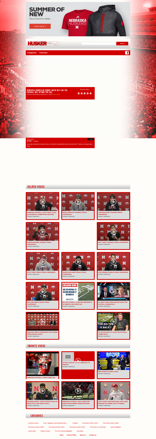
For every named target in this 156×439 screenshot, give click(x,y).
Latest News (56, 94)
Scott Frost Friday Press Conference (41, 272)
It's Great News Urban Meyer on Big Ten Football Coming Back (112, 303)
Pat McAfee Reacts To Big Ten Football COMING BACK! (112, 333)
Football (75, 423)
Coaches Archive (33, 423)
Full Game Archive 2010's (77, 427)
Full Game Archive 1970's (90, 423)
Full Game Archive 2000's (57, 427)
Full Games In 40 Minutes (98, 427)
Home (62, 435)
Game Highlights (116, 427)
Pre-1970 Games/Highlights (63, 431)
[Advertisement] (78, 71)
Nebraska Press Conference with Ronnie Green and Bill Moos (42, 333)
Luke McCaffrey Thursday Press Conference (110, 213)
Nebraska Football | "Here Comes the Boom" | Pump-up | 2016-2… (41, 378)
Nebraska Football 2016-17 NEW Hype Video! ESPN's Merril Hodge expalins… (77, 402)
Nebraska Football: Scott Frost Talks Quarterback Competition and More (41, 213)
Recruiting (80, 431)
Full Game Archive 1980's (111, 423)
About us (83, 435)
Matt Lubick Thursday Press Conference (113, 242)
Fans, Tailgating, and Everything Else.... (55, 423)
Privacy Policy (71, 435)
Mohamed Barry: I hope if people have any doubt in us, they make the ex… (42, 402)
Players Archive (45, 431)
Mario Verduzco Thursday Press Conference (75, 213)
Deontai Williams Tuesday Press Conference (74, 273)
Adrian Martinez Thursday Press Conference (39, 243)
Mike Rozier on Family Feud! (108, 371)
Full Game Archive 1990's (36, 427)
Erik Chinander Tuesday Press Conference (38, 303)
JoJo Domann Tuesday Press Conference (113, 272)
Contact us (92, 435)
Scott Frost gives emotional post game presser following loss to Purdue (113, 402)
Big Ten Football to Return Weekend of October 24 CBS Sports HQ (77, 303)
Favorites (43, 53)
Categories (32, 53)
